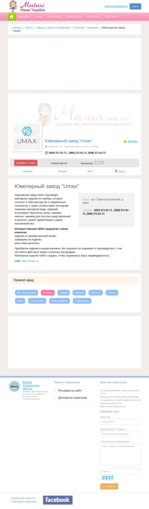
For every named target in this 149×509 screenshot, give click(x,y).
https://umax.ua (30, 260)
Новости (95, 292)
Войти (135, 6)
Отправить (109, 486)
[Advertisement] (74, 64)
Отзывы (62, 171)
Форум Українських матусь (31, 385)
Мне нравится (59, 300)
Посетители (37, 300)
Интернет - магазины (86, 27)
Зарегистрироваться (116, 6)
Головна (17, 27)
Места (29, 27)
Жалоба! (133, 141)
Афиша (79, 292)
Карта (120, 171)
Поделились (82, 300)
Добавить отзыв (26, 162)
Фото (90, 171)
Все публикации (26, 292)
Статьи (112, 292)
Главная (27, 171)
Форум (63, 292)
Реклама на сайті (70, 390)
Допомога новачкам (72, 397)
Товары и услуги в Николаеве (53, 27)
